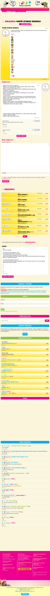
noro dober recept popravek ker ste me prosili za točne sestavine (29, 451)
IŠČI (47, 320)
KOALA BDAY (13, 501)
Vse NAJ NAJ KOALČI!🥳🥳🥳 (9, 343)
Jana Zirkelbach (5, 562)
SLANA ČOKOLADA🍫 (7, 354)
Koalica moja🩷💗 (7, 376)
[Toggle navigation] (3, 9)
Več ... (25, 236)
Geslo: (2, 303)
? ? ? (25, 334)
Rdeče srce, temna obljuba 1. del (11, 360)
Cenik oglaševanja (24, 569)
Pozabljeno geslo (13, 311)
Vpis (2, 309)
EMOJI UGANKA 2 (21, 495)
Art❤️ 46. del (6, 387)
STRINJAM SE (25, 594)
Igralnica (8, 22)
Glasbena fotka (7, 370)
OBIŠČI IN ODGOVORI (8, 276)
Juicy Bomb (15, 462)
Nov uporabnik (4, 311)
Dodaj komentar (21, 135)
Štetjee (13, 479)
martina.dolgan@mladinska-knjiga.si (24, 567)
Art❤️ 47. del (6, 349)
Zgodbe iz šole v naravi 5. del (10, 382)
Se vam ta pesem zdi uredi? (9, 365)
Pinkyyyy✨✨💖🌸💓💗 (9, 393)
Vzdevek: (3, 299)
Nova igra (25, 24)
